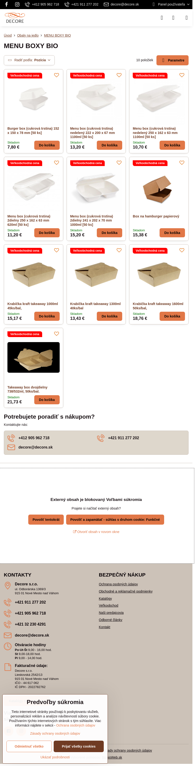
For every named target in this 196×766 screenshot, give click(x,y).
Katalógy (105, 598)
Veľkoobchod (108, 605)
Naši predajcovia (111, 613)
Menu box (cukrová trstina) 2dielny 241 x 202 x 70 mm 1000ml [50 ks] (91, 220)
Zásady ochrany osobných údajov (127, 750)
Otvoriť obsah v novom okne (96, 532)
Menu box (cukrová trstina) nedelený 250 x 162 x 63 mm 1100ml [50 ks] (155, 133)
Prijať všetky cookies (79, 746)
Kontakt (104, 627)
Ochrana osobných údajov (118, 584)
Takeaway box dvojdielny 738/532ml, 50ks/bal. (27, 389)
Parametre (172, 60)
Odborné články (110, 620)
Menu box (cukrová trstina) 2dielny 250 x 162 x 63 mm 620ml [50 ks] (28, 220)
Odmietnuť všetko (29, 746)
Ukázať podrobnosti (55, 757)
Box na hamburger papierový (156, 216)
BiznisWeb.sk (112, 757)
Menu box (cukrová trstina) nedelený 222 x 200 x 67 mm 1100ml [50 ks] (92, 133)
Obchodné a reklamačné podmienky (126, 591)
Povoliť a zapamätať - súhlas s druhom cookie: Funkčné (115, 520)
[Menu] (186, 17)
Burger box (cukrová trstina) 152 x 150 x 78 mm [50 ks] (33, 131)
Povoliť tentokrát (46, 520)
